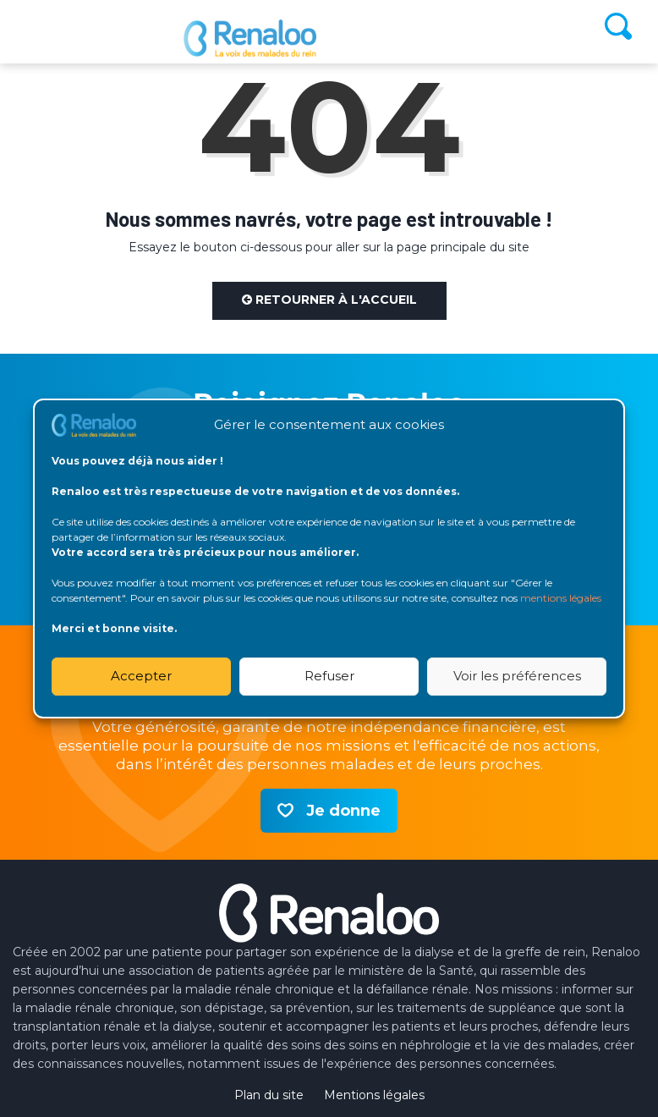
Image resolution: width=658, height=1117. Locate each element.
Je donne (343, 810)
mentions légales (560, 598)
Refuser (329, 676)
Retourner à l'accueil (329, 299)
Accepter (141, 676)
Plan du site (269, 1095)
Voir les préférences (517, 676)
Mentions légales (374, 1095)
